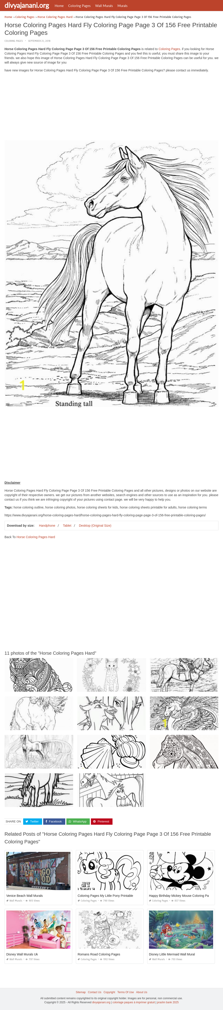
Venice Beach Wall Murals (24, 895)
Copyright (109, 992)
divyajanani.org (27, 5)
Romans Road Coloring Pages (99, 954)
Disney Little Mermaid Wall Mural (172, 954)
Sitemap (81, 992)
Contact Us (94, 992)
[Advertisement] (111, 107)
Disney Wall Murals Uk (22, 954)
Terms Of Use (125, 992)
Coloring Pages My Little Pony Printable (105, 895)
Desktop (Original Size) (95, 525)
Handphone (47, 525)
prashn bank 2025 (168, 1002)
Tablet (67, 525)
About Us (141, 992)
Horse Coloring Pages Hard (35, 537)
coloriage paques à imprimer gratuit (134, 1002)
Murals (122, 6)
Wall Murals (104, 6)
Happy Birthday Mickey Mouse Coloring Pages (181, 895)
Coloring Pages (79, 6)
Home (59, 6)
